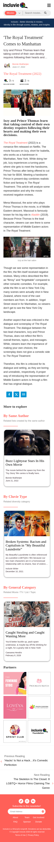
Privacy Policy (33, 835)
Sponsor (27, 822)
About (15, 817)
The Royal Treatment (15, 142)
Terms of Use (20, 835)
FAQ (15, 822)
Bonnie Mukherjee (20, 64)
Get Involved (38, 817)
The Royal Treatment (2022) (22, 74)
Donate (38, 822)
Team (26, 817)
